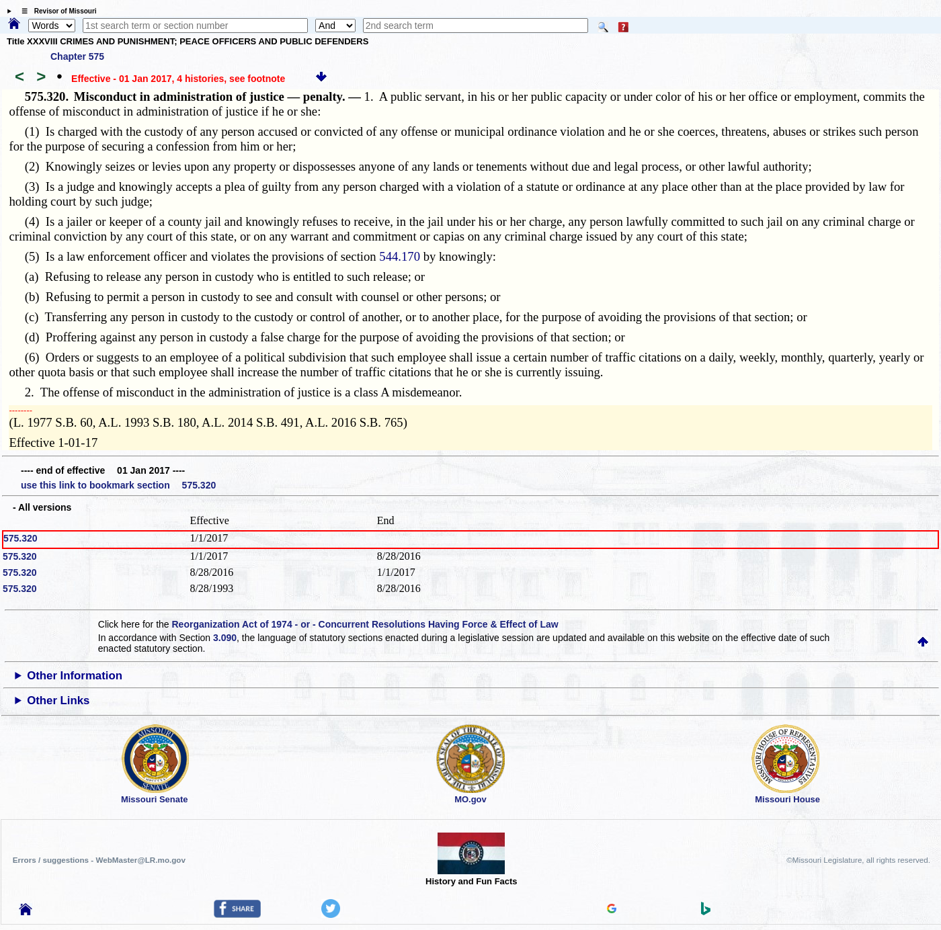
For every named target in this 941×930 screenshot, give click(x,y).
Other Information (74, 675)
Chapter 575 (77, 56)
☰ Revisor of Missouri (56, 11)
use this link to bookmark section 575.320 (118, 485)
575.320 (20, 538)
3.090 (225, 637)
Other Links (58, 700)
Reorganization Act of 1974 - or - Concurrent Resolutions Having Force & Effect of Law (365, 624)
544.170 (399, 256)
